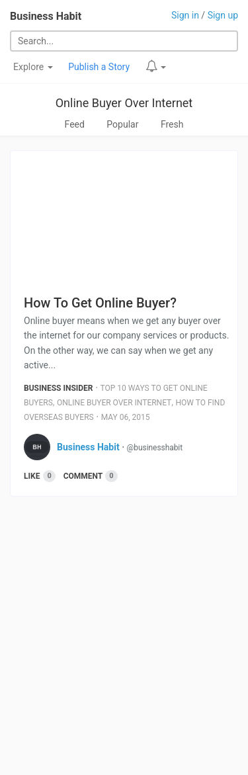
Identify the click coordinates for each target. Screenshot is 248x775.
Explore (33, 66)
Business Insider (58, 388)
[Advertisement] (124, 640)
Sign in (185, 15)
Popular (122, 124)
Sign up (223, 15)
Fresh (172, 124)
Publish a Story (99, 66)
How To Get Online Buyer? (100, 303)
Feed (75, 124)
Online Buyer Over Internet (124, 103)
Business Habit (45, 16)
